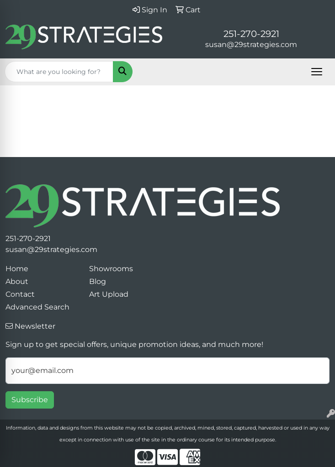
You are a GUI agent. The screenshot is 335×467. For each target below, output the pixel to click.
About (16, 281)
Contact (20, 294)
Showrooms (111, 268)
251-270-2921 (251, 33)
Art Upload (108, 294)
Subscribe (29, 399)
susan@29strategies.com (251, 44)
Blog (97, 281)
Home (16, 268)
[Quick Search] (59, 71)
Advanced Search (37, 307)
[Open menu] (317, 72)
